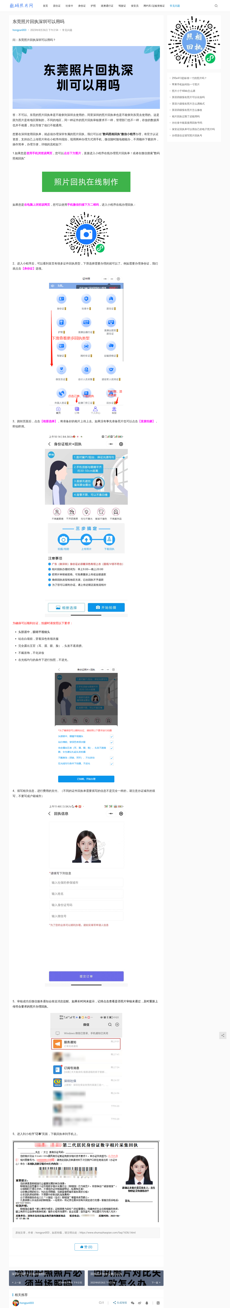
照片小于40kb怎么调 (183, 90)
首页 (47, 5)
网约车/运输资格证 (156, 5)
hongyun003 (19, 30)
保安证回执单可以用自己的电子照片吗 (193, 129)
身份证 (84, 5)
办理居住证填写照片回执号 (187, 135)
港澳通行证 (109, 5)
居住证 (59, 5)
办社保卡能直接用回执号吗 (187, 122)
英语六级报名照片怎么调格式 (188, 103)
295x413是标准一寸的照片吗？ (189, 78)
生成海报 (120, 1303)
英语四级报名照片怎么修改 (187, 109)
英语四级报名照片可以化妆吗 (188, 97)
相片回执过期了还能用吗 (186, 116)
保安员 (137, 5)
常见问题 (177, 5)
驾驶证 (124, 5)
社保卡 (72, 5)
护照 (95, 5)
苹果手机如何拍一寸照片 (186, 84)
